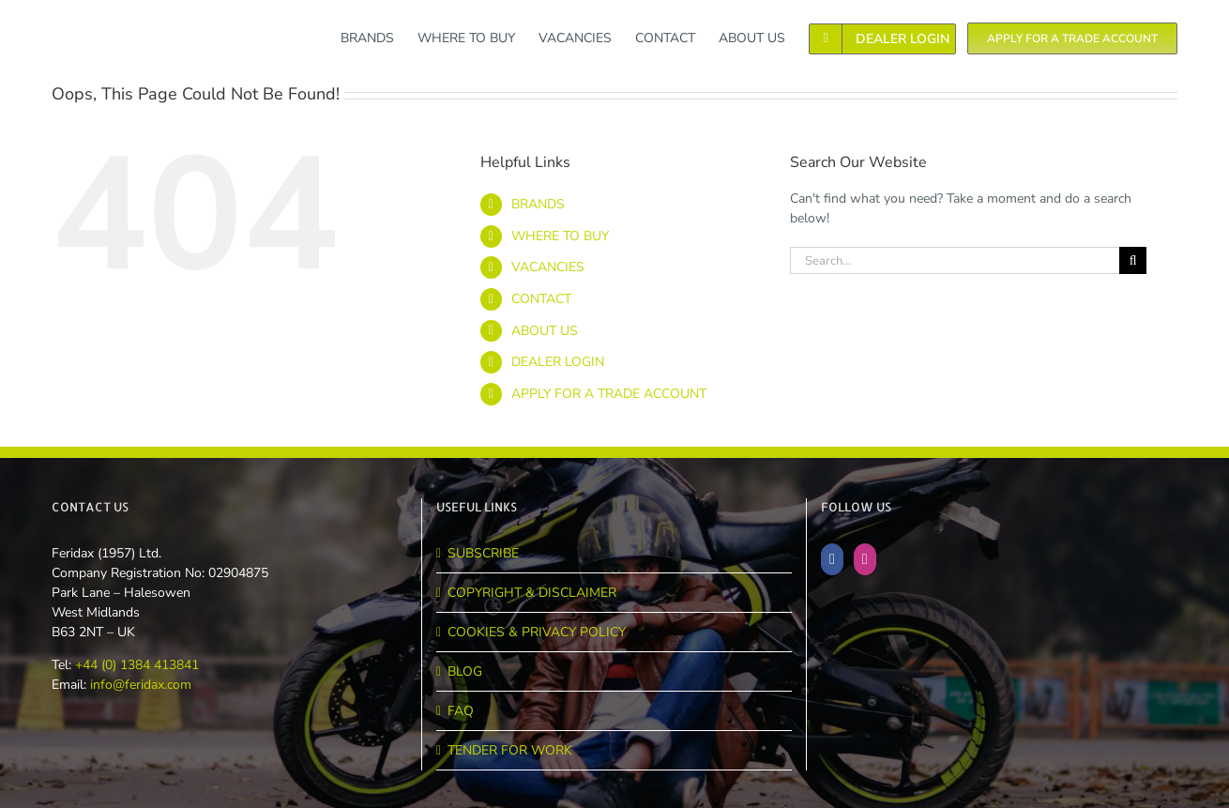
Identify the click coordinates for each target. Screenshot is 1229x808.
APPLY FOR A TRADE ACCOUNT (608, 394)
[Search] (1132, 260)
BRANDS (538, 204)
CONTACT (541, 299)
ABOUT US (544, 331)
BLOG (465, 671)
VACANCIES (547, 267)
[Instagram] (865, 559)
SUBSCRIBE (483, 553)
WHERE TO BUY (560, 236)
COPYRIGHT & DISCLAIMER (532, 593)
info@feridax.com (140, 685)
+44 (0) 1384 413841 (135, 665)
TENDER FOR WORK (510, 750)
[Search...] (954, 260)
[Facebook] (832, 559)
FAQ (461, 711)
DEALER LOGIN (557, 362)
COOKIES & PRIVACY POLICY (537, 632)
